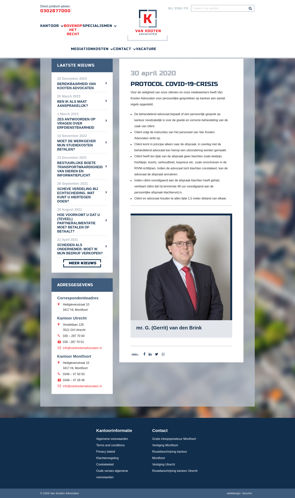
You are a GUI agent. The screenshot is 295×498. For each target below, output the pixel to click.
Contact (122, 49)
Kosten (101, 49)
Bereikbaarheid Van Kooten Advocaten (76, 86)
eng (178, 8)
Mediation (82, 49)
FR (186, 8)
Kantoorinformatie (114, 430)
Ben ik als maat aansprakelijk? (72, 104)
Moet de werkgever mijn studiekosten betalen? (76, 145)
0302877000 (55, 10)
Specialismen (97, 26)
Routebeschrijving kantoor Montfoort (169, 455)
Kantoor (49, 26)
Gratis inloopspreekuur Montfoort (174, 438)
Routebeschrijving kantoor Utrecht (175, 470)
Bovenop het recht (73, 30)
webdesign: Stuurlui (239, 493)
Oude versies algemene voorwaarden (112, 474)
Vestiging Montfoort (165, 445)
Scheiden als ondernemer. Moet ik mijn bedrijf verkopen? (80, 249)
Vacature (146, 49)
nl (170, 8)
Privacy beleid (105, 451)
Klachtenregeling (107, 458)
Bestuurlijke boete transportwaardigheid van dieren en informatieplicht (80, 169)
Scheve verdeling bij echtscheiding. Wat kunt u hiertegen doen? (77, 195)
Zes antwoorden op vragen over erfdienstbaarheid (76, 123)
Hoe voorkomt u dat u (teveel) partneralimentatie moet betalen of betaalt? (78, 223)
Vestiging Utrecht (163, 464)
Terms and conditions (110, 445)
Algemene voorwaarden (112, 438)
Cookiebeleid (105, 464)
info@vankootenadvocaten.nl (82, 348)
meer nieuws (82, 263)
